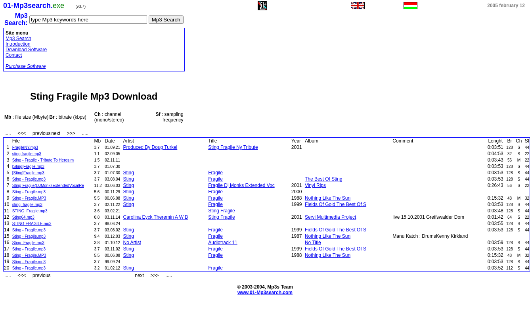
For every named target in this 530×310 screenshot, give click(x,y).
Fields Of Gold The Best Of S (335, 204)
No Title (313, 242)
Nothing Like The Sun (327, 198)
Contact (14, 55)
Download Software (26, 49)
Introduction (18, 44)
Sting (128, 172)
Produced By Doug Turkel (150, 147)
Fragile (215, 172)
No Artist (132, 242)
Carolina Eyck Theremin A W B (155, 217)
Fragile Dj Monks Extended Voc (241, 185)
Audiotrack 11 (222, 242)
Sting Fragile (221, 211)
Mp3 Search (18, 38)
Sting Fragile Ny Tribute (233, 147)
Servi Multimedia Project (330, 217)
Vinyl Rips (315, 185)
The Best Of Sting (323, 179)
